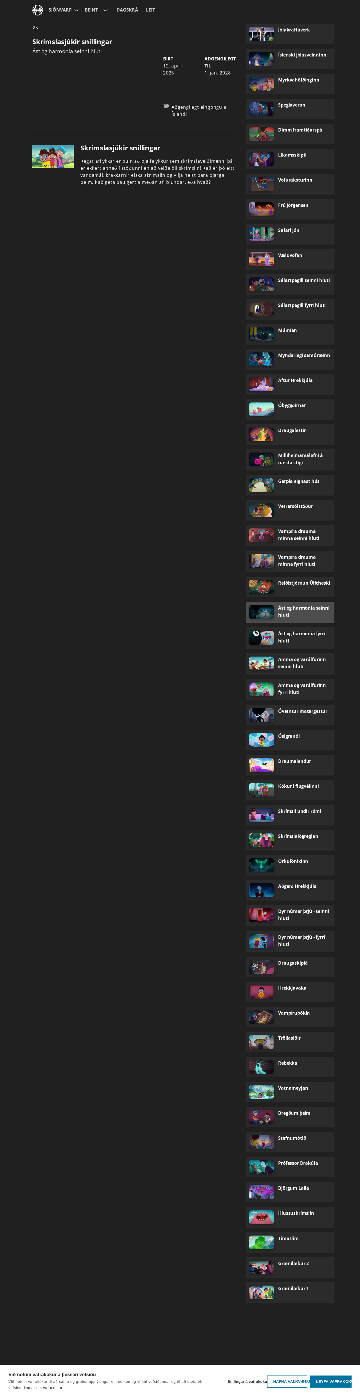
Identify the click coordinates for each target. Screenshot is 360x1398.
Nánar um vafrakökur (43, 1388)
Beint (91, 10)
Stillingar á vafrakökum (246, 1381)
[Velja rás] (105, 10)
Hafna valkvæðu (290, 1381)
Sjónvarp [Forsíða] (60, 10)
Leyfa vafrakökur (334, 1381)
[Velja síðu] (76, 10)
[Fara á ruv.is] (37, 10)
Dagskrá (127, 10)
